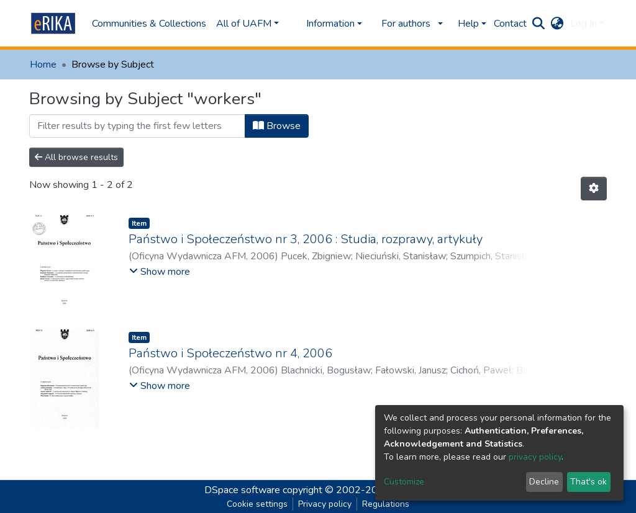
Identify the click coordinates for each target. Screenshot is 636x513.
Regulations (385, 504)
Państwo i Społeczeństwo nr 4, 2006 (230, 353)
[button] (557, 23)
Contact (510, 23)
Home (43, 64)
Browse (277, 126)
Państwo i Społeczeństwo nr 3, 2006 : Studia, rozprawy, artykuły (306, 239)
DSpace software (242, 490)
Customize (404, 482)
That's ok (588, 482)
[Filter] (137, 126)
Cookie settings (257, 504)
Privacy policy (325, 504)
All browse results (76, 157)
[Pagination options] (594, 188)
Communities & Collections (149, 23)
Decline (544, 482)
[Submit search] (538, 24)
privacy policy (535, 457)
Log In (583, 23)
